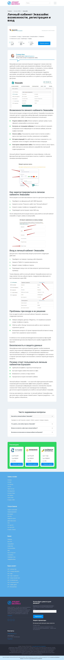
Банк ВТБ (10, 539)
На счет (9, 484)
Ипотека (10, 514)
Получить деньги (44, 41)
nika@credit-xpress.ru (29, 54)
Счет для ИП (10, 522)
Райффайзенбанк (12, 557)
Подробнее (10, 636)
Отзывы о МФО (11, 497)
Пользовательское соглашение (39, 643)
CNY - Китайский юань (13, 578)
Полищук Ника (20, 52)
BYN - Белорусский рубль (13, 569)
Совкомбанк (10, 552)
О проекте (10, 613)
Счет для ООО (11, 525)
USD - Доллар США (12, 566)
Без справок (10, 493)
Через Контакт (11, 486)
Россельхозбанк (11, 546)
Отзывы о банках (12, 527)
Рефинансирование (12, 509)
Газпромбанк (11, 541)
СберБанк (10, 537)
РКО (9, 520)
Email (34, 606)
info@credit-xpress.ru (12, 631)
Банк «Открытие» (12, 550)
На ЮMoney (10, 482)
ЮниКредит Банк (11, 554)
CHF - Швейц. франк (12, 582)
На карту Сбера (11, 490)
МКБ (9, 548)
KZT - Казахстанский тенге (14, 575)
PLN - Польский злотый (13, 580)
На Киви (9, 479)
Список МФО (10, 495)
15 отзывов (35, 30)
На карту (10, 477)
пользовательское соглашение (35, 658)
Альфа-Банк (10, 543)
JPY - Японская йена (12, 584)
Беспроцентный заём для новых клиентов (43, 620)
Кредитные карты (12, 516)
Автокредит (10, 511)
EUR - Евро (10, 571)
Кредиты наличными (12, 507)
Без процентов (11, 488)
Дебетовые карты (12, 518)
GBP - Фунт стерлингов (13, 573)
